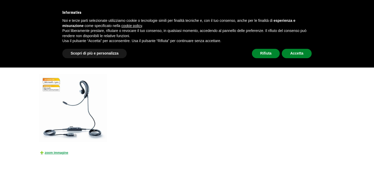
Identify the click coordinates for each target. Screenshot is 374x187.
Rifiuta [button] (266, 173)
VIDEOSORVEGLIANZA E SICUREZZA (152, 49)
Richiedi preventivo (314, 49)
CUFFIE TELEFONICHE (100, 49)
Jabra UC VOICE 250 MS (180, 62)
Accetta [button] (296, 173)
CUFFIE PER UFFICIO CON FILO (113, 62)
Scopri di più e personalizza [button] (94, 173)
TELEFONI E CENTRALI (59, 49)
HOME (46, 62)
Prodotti (58, 62)
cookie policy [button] (131, 145)
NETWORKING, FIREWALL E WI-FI (264, 49)
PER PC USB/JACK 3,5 (148, 62)
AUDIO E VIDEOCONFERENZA (209, 49)
